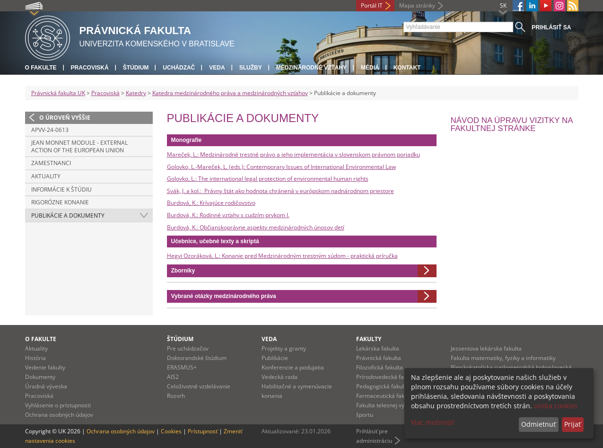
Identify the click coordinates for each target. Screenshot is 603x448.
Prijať (572, 424)
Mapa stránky (417, 5)
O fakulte (41, 67)
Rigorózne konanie (60, 202)
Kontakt (407, 67)
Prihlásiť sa (551, 27)
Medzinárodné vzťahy (311, 67)
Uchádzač (179, 67)
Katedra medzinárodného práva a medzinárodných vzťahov (230, 93)
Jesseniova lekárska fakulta (486, 348)
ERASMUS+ (182, 367)
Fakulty (368, 339)
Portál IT (372, 5)
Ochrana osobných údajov (59, 415)
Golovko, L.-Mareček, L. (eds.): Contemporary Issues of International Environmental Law (281, 167)
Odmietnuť (538, 424)
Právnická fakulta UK (58, 93)
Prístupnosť (203, 431)
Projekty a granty (284, 348)
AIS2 (173, 377)
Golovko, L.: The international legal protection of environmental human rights (267, 179)
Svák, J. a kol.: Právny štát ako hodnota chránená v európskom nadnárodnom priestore (280, 191)
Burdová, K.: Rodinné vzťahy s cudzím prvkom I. (228, 215)
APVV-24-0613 (50, 130)
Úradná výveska (46, 386)
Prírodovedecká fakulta (386, 377)
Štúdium (136, 67)
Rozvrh (176, 396)
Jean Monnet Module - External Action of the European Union (79, 146)
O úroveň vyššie (64, 118)
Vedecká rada (279, 377)
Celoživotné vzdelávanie (198, 386)
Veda (217, 67)
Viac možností (432, 422)
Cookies (171, 431)
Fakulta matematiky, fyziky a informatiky (503, 358)
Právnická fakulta (378, 358)
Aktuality (46, 176)
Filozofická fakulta (379, 367)
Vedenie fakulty (45, 367)
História (35, 358)
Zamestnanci (51, 163)
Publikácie (275, 358)
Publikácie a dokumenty (68, 215)
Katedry (136, 93)
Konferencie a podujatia (293, 367)
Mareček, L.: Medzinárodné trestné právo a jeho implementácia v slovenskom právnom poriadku (293, 154)
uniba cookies (555, 405)
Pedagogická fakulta (382, 386)
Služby (250, 67)
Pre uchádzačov (188, 348)
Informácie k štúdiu (61, 189)
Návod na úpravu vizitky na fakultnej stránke (512, 124)
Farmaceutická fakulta (385, 396)
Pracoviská (90, 67)
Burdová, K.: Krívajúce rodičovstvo (211, 203)
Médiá (370, 67)
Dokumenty (40, 377)
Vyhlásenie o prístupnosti (58, 405)
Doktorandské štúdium (197, 358)
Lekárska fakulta (377, 348)
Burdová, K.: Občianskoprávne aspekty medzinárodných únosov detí (255, 227)
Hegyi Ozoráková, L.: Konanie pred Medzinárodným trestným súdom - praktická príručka (282, 256)
